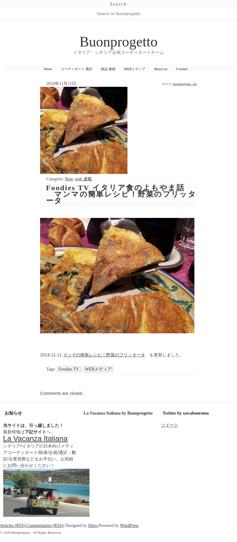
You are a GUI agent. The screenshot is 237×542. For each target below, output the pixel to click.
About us (160, 69)
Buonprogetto (119, 42)
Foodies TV (69, 369)
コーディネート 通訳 (76, 69)
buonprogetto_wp (185, 84)
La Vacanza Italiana (35, 438)
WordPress (129, 525)
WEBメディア (134, 69)
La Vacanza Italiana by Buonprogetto (118, 413)
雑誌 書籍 (108, 69)
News (48, 69)
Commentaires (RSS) (45, 525)
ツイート (169, 425)
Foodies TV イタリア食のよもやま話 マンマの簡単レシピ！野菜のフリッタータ (121, 194)
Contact (182, 69)
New (69, 179)
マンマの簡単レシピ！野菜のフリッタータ (104, 354)
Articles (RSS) (12, 525)
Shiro (92, 525)
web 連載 (83, 179)
